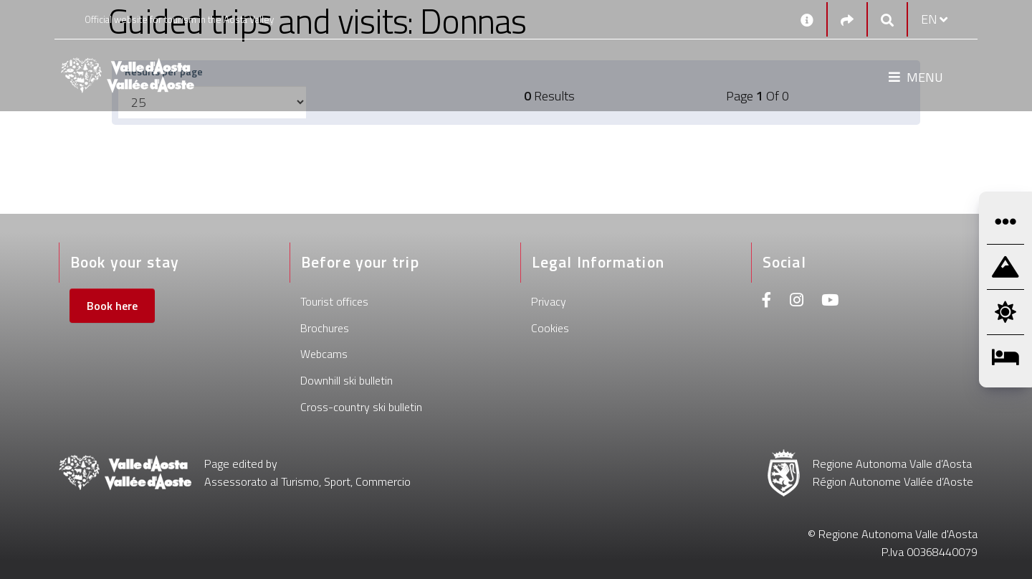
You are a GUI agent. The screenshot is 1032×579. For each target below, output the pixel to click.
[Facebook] (767, 301)
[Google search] (887, 19)
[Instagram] (796, 301)
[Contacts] (807, 19)
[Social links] (847, 19)
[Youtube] (829, 301)
